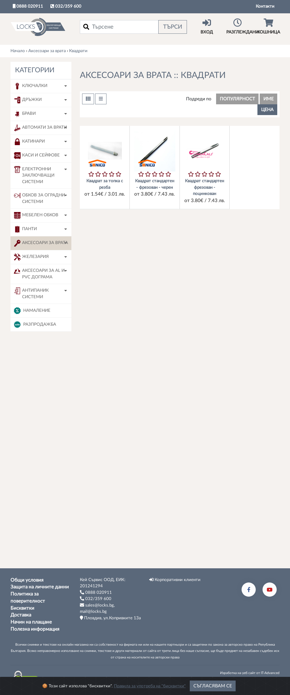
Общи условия (26, 580)
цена (267, 109)
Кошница (268, 26)
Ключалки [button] (30, 86)
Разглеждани (242, 26)
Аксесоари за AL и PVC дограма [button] (39, 273)
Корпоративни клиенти (175, 579)
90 (28, 532)
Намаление (32, 310)
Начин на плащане (31, 622)
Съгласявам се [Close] (212, 686)
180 (30, 521)
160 (30, 509)
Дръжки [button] (28, 100)
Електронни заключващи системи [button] (34, 175)
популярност (237, 99)
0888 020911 (28, 6)
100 (30, 441)
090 (30, 430)
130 (30, 475)
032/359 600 (65, 6)
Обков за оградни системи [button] (39, 198)
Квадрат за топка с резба (104, 184)
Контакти (265, 6)
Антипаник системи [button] (31, 293)
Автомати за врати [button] (40, 127)
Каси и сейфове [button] (37, 155)
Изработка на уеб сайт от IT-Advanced (250, 673)
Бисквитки (22, 608)
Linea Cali (35, 398)
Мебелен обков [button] (36, 215)
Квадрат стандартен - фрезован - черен (154, 184)
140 (30, 487)
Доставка (20, 615)
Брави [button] (25, 114)
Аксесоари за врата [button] (41, 243)
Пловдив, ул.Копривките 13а (110, 618)
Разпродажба (35, 324)
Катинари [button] (29, 141)
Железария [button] (31, 257)
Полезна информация (34, 629)
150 (30, 498)
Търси (172, 27)
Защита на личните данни (39, 587)
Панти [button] (25, 229)
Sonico (32, 387)
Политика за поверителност (27, 597)
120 (30, 453)
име (268, 99)
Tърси (41, 553)
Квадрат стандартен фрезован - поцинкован (204, 187)
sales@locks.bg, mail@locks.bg (97, 608)
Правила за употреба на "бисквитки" (150, 686)
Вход (206, 26)
